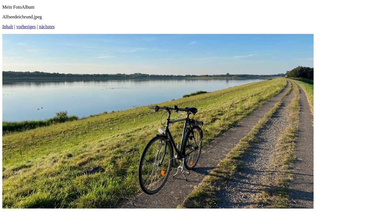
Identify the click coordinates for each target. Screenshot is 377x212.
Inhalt (7, 26)
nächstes (46, 26)
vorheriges (26, 26)
